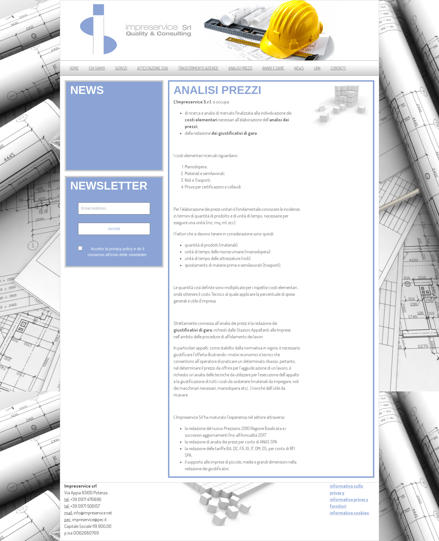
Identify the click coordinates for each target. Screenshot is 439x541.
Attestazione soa (152, 68)
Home (74, 68)
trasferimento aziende (198, 68)
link (317, 68)
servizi (121, 68)
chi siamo (97, 68)
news (299, 68)
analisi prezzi (240, 68)
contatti (338, 68)
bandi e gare (273, 68)
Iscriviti (114, 228)
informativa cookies (349, 513)
